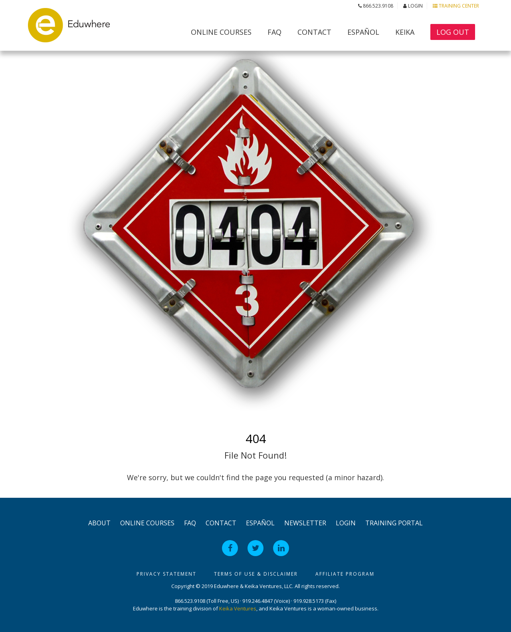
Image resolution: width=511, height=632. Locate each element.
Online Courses (221, 32)
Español (363, 32)
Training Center (456, 5)
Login (413, 5)
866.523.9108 (375, 5)
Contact (314, 32)
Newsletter (305, 523)
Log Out (452, 32)
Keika (404, 32)
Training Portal (394, 523)
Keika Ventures (237, 608)
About (99, 523)
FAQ (274, 32)
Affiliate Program (344, 573)
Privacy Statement (166, 573)
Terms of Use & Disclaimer (256, 573)
